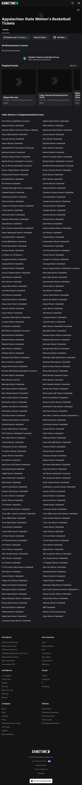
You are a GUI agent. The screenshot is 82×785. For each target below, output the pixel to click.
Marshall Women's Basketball (12, 335)
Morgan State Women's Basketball (14, 366)
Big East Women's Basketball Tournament (17, 161)
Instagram (46, 679)
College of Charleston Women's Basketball (17, 206)
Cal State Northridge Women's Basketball (17, 188)
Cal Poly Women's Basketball (53, 183)
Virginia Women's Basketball (53, 580)
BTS (43, 650)
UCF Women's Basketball (11, 545)
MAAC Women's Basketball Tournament (57, 326)
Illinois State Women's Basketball (55, 277)
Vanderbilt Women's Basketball (54, 572)
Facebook (46, 686)
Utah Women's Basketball (11, 572)
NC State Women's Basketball (13, 375)
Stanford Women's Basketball (54, 496)
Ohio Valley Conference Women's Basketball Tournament (62, 415)
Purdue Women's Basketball (53, 451)
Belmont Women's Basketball (53, 152)
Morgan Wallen (48, 646)
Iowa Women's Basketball (52, 291)
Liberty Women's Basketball (12, 313)
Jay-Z (44, 642)
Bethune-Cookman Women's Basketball (57, 157)
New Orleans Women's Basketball (14, 389)
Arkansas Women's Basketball (13, 139)
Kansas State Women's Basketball (14, 304)
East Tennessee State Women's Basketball (17, 228)
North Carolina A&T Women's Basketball (57, 393)
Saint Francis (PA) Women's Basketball (16, 464)
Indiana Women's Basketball (53, 286)
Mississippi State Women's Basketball (15, 357)
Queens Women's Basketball (12, 456)
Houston (5, 686)
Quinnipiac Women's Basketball (54, 456)
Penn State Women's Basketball (13, 438)
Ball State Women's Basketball (54, 143)
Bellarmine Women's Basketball (13, 152)
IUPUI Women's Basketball (11, 295)
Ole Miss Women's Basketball (13, 424)
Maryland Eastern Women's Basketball (57, 335)
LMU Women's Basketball (52, 313)
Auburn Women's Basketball (12, 143)
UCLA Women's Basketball (52, 545)
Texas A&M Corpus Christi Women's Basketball (60, 514)
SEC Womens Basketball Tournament (56, 473)
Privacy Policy (41, 765)
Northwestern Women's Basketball (14, 411)
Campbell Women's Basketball (13, 192)
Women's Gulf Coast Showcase (54, 612)
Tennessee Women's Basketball (55, 509)
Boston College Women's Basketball (15, 170)
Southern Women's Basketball (54, 491)
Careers (5, 716)
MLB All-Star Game (9, 646)
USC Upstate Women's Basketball (55, 558)
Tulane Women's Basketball (53, 531)
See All (74, 66)
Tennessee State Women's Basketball (16, 509)
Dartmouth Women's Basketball (13, 215)
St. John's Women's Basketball (13, 496)
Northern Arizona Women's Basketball (57, 402)
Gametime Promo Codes (11, 723)
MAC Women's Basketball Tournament (16, 331)
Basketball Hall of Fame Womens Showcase (18, 148)
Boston (4, 697)
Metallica (45, 664)
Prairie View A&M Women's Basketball (57, 442)
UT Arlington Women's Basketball (55, 563)
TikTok (44, 676)
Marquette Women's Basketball (54, 331)
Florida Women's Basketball (53, 246)
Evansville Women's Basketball (13, 237)
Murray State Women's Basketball (55, 371)
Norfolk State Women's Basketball (55, 389)
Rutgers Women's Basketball (53, 460)
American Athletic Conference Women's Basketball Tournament (21, 130)
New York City (7, 690)
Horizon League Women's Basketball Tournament (61, 268)
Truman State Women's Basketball (14, 531)
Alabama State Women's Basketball (56, 121)
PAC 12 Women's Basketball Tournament (16, 433)
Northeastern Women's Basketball (14, 402)
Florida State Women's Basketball (14, 246)
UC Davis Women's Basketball (13, 536)
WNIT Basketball (49, 607)
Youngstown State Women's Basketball (16, 621)
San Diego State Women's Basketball (56, 464)
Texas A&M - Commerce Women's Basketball (18, 514)
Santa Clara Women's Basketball (55, 469)
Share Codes (47, 720)
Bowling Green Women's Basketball (15, 175)
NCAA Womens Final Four (11, 380)
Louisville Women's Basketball (54, 322)
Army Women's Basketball (52, 139)
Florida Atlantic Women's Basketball (56, 241)
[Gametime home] (11, 3)
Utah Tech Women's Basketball (54, 567)
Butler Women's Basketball (53, 179)
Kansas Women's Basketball (53, 304)
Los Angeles (6, 676)
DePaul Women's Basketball (53, 219)
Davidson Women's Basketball (54, 215)
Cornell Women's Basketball (12, 210)
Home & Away (41, 37)
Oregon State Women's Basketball (14, 429)
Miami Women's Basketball (11, 349)
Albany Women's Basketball (53, 125)
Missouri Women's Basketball (12, 362)
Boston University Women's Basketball (57, 170)
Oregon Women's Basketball (53, 429)
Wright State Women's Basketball (14, 616)
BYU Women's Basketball (11, 183)
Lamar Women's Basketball (53, 308)
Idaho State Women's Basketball (55, 273)
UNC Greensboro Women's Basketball (57, 554)
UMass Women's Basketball (53, 549)
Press (4, 720)
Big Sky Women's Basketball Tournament (58, 161)
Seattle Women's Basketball (12, 473)
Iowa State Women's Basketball (13, 291)
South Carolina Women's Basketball (56, 482)
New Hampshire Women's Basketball (56, 384)
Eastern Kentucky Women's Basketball (57, 228)
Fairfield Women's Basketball (53, 237)
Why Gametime (8, 734)
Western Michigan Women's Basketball (16, 598)
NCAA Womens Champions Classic (55, 375)
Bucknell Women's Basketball (13, 179)
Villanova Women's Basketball (54, 576)
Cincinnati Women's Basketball (54, 197)
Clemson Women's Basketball (13, 201)
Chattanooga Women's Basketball (14, 197)
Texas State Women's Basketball (14, 522)
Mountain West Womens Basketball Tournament (19, 371)
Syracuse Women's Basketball (54, 500)
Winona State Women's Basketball (14, 603)
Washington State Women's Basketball (57, 585)
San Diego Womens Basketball (13, 469)
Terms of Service (41, 769)
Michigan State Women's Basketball (56, 349)
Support (5, 730)
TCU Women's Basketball (11, 505)
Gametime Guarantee (50, 712)
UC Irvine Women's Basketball (54, 536)
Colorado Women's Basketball (54, 206)
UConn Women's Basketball (12, 549)
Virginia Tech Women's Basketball (14, 580)
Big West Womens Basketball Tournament (58, 166)
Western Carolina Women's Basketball (57, 594)
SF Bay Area (6, 679)
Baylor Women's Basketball (53, 148)
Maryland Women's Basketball (13, 340)
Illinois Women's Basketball (12, 282)
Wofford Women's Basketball (12, 612)
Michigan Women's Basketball (13, 353)
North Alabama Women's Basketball (15, 393)
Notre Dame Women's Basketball (55, 411)
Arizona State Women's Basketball (14, 134)
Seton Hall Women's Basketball (13, 478)
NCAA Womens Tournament (53, 380)
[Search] (72, 3)
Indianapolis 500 (8, 664)
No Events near (16, 37)
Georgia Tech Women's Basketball (55, 259)
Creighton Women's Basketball (54, 210)
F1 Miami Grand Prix (9, 650)
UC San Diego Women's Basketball (56, 540)
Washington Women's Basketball (14, 589)
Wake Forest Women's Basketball (14, 585)
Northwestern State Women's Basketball (57, 406)
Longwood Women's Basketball (54, 317)
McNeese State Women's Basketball (56, 340)
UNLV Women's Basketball (11, 558)
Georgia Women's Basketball (12, 264)
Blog (3, 712)
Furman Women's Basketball (53, 255)
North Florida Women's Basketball (55, 398)
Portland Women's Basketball (12, 442)
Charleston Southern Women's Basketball (58, 192)
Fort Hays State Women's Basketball (56, 250)
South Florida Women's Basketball (14, 487)
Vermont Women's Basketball (12, 576)
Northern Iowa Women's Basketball (15, 406)
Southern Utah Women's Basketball (15, 491)
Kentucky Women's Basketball (13, 308)
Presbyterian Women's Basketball (14, 447)
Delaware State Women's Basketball (15, 219)
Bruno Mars (46, 657)
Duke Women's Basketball (52, 224)
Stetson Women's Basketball (12, 500)
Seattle (4, 683)
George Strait (47, 661)
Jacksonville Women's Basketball (14, 299)
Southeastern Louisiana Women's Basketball (59, 487)
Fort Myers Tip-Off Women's (12, 255)
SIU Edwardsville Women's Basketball (56, 478)
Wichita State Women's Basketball (55, 598)
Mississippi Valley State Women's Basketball (59, 357)
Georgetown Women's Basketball (14, 259)
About (4, 709)
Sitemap (41, 773)
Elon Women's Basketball (52, 233)
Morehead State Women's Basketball (56, 362)
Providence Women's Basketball (14, 451)
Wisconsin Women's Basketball (13, 607)
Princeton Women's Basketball (54, 447)
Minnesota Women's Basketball (54, 353)
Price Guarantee (48, 716)
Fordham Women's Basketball (13, 250)
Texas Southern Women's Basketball (56, 518)
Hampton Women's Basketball (13, 268)
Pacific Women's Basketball (53, 433)
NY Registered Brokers (51, 723)
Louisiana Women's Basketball (13, 322)
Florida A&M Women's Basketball (14, 241)
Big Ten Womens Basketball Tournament (17, 166)
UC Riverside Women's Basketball (14, 540)
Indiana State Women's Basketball (14, 286)
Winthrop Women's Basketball (54, 603)
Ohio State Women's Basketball (13, 415)
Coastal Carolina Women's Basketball (56, 201)
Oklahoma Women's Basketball (54, 420)
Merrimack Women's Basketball (54, 344)
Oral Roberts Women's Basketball (55, 424)
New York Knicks (8, 661)
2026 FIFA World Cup (10, 642)
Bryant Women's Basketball (53, 175)
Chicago (5, 694)
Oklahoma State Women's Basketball (15, 420)
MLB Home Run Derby (10, 657)
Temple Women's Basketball (53, 505)
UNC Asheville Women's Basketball (15, 554)
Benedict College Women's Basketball (16, 157)
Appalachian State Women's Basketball (57, 130)
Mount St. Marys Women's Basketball (56, 366)
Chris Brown (46, 653)
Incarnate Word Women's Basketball (56, 282)
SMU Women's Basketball (11, 482)
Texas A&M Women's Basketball (14, 518)
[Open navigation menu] (79, 3)
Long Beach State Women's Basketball (16, 317)
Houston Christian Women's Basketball (16, 273)
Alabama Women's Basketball (13, 125)
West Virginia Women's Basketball (14, 594)
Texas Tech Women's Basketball (55, 522)
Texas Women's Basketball (12, 527)
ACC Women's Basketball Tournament (16, 121)
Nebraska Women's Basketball (13, 384)
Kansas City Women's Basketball (55, 299)
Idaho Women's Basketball (11, 277)
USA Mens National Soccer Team (15, 653)
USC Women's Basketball (11, 563)
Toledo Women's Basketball (53, 527)
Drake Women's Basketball (12, 224)
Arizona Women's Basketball (53, 134)
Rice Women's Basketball (11, 460)
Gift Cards (6, 727)
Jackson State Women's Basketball (56, 295)
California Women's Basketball (54, 188)
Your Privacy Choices (38, 761)
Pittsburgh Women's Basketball (54, 438)
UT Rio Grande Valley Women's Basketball (17, 567)
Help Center (46, 709)
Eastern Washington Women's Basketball (17, 233)
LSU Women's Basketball (11, 326)
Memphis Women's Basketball (13, 344)
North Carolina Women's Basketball (15, 398)
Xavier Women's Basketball (53, 616)
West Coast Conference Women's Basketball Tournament (62, 589)
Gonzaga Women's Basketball (54, 264)
